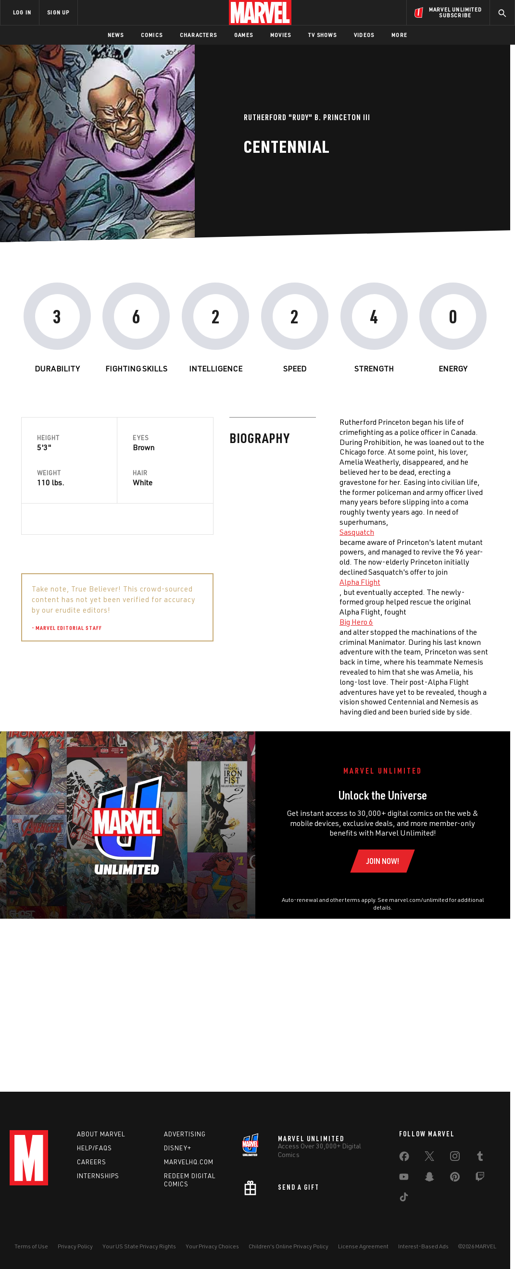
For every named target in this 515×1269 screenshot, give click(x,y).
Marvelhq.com (189, 1162)
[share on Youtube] (404, 1178)
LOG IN (22, 12)
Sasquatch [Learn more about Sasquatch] (148, 532)
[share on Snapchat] (429, 1178)
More (399, 34)
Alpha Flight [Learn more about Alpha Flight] (151, 582)
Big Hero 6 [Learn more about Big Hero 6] (148, 622)
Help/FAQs (94, 1148)
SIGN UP (58, 12)
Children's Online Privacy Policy (288, 1246)
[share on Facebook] (404, 1158)
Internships (98, 1176)
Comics (152, 34)
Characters (198, 34)
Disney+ (177, 1148)
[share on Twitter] (429, 1158)
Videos (364, 34)
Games (243, 34)
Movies (280, 34)
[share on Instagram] (455, 1158)
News (116, 34)
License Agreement (363, 1246)
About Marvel (101, 1134)
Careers (91, 1162)
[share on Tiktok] (404, 1199)
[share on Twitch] (480, 1178)
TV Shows (322, 34)
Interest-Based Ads (423, 1246)
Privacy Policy (75, 1246)
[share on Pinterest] (455, 1178)
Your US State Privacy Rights (139, 1246)
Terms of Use (31, 1246)
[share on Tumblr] (480, 1158)
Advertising (185, 1134)
